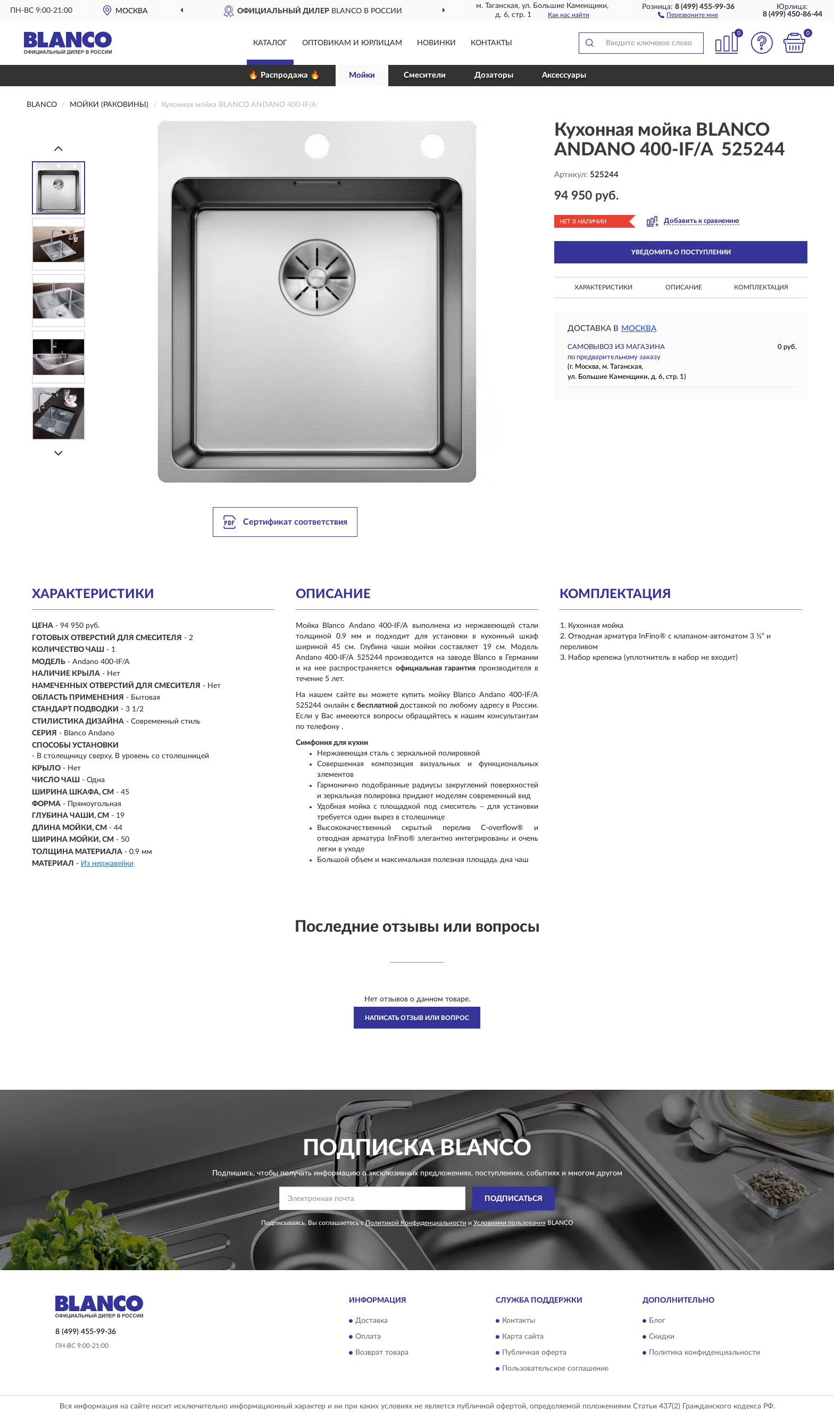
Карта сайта (523, 1337)
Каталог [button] (270, 43)
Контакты (491, 43)
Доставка (371, 1321)
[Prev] (58, 148)
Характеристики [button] (603, 287)
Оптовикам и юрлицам (352, 43)
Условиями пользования (509, 1223)
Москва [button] (638, 329)
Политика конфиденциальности (704, 1353)
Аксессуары (564, 75)
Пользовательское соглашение (555, 1369)
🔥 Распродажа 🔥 (284, 75)
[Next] (58, 453)
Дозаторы (493, 75)
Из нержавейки (107, 863)
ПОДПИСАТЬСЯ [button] (514, 1199)
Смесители (425, 75)
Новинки (436, 43)
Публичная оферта (534, 1353)
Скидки (661, 1337)
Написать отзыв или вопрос (417, 1018)
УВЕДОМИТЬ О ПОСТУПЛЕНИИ (681, 252)
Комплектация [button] (761, 287)
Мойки (362, 75)
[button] (688, 14)
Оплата (368, 1337)
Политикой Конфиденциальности (415, 1223)
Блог (657, 1321)
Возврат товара (381, 1353)
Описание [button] (683, 287)
